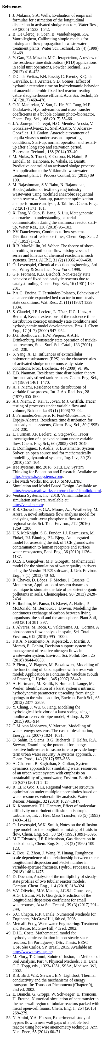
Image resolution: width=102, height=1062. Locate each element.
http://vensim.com (28, 505)
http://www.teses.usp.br (32, 952)
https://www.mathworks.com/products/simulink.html (57, 490)
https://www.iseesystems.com (37, 476)
